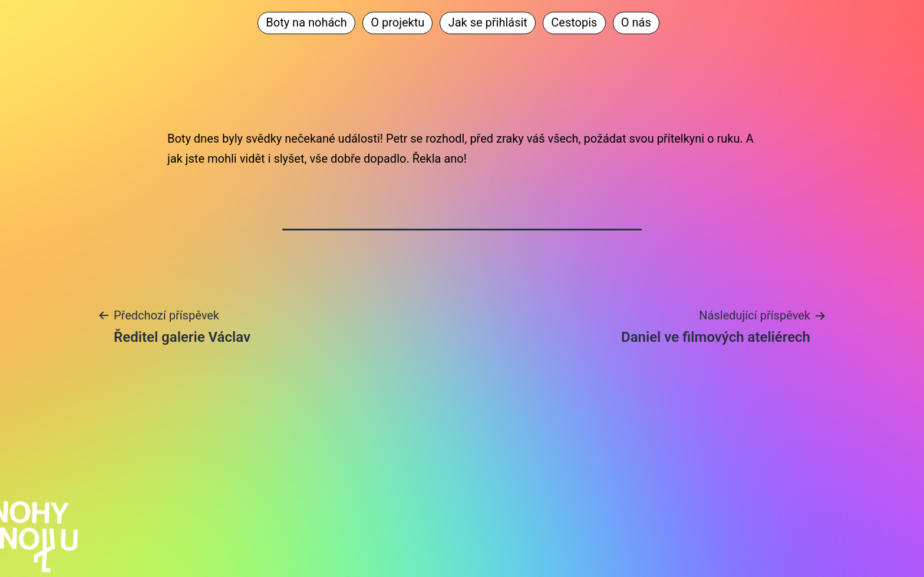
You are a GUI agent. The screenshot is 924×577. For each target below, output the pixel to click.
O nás (636, 22)
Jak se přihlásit (487, 22)
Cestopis (574, 22)
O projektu (397, 22)
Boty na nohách (306, 22)
